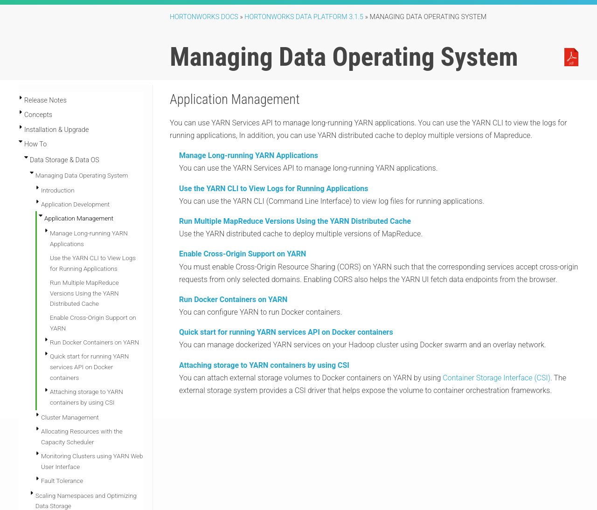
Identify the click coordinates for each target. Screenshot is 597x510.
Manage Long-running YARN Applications (248, 155)
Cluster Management (70, 417)
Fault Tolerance (62, 480)
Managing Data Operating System (81, 175)
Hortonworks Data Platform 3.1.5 (303, 17)
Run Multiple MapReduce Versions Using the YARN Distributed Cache (84, 293)
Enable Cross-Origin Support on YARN (242, 253)
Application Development (75, 204)
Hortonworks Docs (204, 17)
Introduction (58, 190)
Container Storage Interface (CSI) (496, 377)
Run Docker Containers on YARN (94, 342)
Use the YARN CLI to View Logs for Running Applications (273, 188)
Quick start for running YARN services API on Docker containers (89, 366)
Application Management (78, 218)
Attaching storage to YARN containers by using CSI (264, 365)
